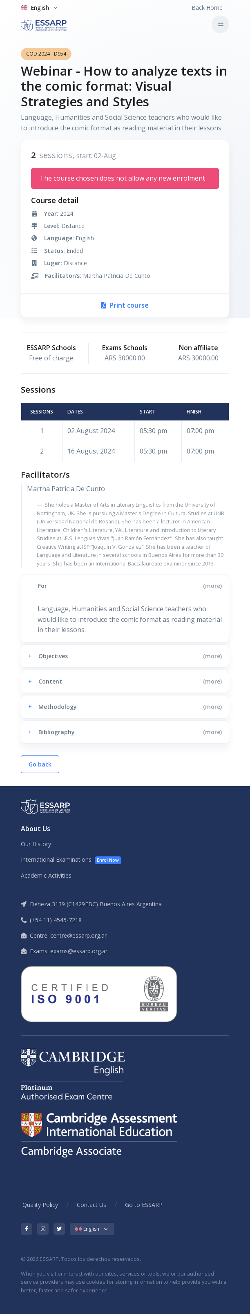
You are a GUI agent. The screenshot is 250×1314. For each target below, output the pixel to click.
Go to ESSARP (144, 1205)
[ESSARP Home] (55, 24)
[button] (125, 585)
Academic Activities (46, 875)
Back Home (207, 7)
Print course (125, 305)
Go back (40, 764)
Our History (36, 844)
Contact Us (91, 1205)
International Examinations (71, 860)
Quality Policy (40, 1205)
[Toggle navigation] (220, 24)
